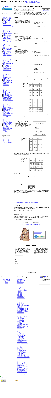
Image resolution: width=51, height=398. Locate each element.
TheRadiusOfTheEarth (21, 372)
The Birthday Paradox (7, 107)
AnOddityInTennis (20, 296)
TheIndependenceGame (21, 367)
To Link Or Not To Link (7, 25)
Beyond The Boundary (7, 103)
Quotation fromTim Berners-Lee (10, 394)
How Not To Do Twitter (7, 60)
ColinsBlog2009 (19, 307)
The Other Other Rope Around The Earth (7, 78)
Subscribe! (7, 6)
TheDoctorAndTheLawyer (21, 364)
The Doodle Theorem (6, 72)
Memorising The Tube (7, 52)
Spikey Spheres (5, 53)
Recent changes (27, 1)
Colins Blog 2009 (6, 139)
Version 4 (6, 299)
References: (5, 300)
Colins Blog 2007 (6, 141)
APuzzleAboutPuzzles (20, 295)
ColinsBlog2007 (19, 306)
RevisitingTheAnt (20, 352)
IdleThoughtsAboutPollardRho (22, 330)
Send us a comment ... (6, 302)
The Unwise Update (6, 90)
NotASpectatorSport (20, 340)
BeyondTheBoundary (20, 302)
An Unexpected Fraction (7, 55)
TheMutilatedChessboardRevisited (23, 369)
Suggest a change (4, 390)
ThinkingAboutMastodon (21, 376)
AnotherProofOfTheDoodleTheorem (23, 299)
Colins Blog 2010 (6, 138)
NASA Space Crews (6, 106)
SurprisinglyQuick (20, 360)
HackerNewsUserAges (21, 328)
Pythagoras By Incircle (7, 58)
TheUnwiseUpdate (20, 374)
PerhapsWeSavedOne (20, 344)
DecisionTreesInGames (21, 312)
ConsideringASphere (20, 310)
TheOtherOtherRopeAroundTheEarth (23, 370)
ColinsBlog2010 (19, 308)
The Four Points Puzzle (7, 38)
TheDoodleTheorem (20, 365)
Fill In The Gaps (6, 104)
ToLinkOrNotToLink (20, 379)
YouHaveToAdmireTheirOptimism (23, 386)
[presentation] (16, 14)
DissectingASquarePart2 (21, 317)
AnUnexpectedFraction (21, 297)
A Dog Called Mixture (7, 17)
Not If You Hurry (6, 65)
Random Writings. (6, 137)
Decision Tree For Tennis (7, 121)
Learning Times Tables (7, 98)
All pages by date (7, 391)
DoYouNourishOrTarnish (21, 318)
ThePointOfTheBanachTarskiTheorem (23, 371)
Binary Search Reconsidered (5, 126)
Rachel (40, 291)
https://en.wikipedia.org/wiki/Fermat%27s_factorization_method (27, 213)
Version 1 (6, 295)
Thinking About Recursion (7, 51)
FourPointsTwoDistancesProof (22, 323)
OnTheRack (19, 342)
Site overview (13, 391)
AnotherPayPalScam (20, 298)
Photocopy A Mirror (6, 79)
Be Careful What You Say (7, 73)
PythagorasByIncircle (20, 348)
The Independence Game (7, 48)
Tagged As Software (46, 10)
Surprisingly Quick (6, 54)
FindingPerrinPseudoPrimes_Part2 (23, 322)
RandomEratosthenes (20, 350)
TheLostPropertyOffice (21, 368)
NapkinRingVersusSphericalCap (22, 339)
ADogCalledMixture (20, 292)
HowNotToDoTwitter (20, 329)
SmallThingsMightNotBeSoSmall (22, 356)
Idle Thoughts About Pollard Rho (36, 235)
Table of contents (28, 2)
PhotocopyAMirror (20, 345)
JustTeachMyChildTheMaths (22, 332)
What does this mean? (13, 390)
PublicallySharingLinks (21, 347)
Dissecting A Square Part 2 (7, 117)
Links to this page (34, 1)
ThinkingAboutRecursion (21, 377)
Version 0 (6, 294)
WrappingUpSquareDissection (22, 385)
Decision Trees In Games (7, 122)
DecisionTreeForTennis (21, 311)
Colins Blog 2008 (6, 140)
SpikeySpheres (19, 358)
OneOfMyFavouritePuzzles (21, 343)
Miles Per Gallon (6, 91)
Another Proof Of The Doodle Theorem (7, 69)
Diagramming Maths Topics (8, 100)
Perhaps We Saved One (7, 44)
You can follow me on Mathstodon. (39, 239)
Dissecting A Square (6, 119)
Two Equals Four (6, 127)
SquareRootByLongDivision (22, 359)
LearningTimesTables (20, 333)
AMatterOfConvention (21, 293)
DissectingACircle (20, 315)
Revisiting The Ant (6, 109)
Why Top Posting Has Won (7, 19)
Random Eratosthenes (7, 115)
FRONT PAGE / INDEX (35, 2)
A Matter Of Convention (7, 123)
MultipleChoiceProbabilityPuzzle (22, 337)
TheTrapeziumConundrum (21, 373)
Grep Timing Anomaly (7, 41)
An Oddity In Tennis (6, 120)
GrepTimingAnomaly (20, 327)
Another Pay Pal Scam (7, 18)
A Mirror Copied (6, 76)
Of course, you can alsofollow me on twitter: (38, 244)
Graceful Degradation (7, 99)
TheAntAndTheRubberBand (21, 362)
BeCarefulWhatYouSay (21, 301)
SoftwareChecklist (20, 357)
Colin (45, 290)
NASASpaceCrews (20, 338)
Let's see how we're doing (7, 298)
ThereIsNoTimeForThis (21, 375)
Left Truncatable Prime (7, 30)
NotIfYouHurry (19, 341)
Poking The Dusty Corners (7, 95)
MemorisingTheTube (20, 336)
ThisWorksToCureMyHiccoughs (22, 378)
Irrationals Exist (6, 112)
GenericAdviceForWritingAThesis (22, 324)
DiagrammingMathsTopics (21, 313)
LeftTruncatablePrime (20, 334)
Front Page (2, 391)
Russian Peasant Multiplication (6, 85)
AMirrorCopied (19, 294)
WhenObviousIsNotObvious (21, 382)
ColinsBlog (19, 305)
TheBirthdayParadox (20, 363)
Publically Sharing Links (7, 97)
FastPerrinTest (19, 320)
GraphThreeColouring (20, 326)
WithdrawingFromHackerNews (22, 384)
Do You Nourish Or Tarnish (8, 124)
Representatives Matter (7, 57)
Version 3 (6, 297)
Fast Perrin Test (5, 84)
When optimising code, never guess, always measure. (7, 293)
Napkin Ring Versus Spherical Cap (6, 37)
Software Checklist (6, 105)
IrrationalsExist (19, 331)
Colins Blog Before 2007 (7, 142)
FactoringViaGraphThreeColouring (23, 319)
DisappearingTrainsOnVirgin (22, 314)
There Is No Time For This (7, 96)
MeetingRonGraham (20, 335)
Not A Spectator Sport (7, 29)
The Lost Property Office (7, 128)
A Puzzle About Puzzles (7, 59)
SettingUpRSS (19, 354)
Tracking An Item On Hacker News (6, 93)
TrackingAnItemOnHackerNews (22, 380)
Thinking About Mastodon (7, 45)
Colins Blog (5, 13)
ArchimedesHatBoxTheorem (22, 300)
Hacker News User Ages (7, 94)
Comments (4, 301)
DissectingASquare (20, 316)
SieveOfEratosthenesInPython (22, 355)
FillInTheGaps (19, 321)
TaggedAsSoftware (20, 361)
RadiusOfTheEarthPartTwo (21, 349)
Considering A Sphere (7, 24)
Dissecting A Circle (6, 118)
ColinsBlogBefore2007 (21, 309)
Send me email (19, 390)
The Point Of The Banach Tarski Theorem (7, 81)
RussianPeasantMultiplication (22, 353)
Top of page (18, 391)
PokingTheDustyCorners (21, 346)
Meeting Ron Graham (7, 35)
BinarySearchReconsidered (21, 303)
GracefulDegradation (20, 325)
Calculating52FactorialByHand (22, 304)
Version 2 (6, 296)
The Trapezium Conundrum (8, 108)
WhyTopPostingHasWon (21, 383)
